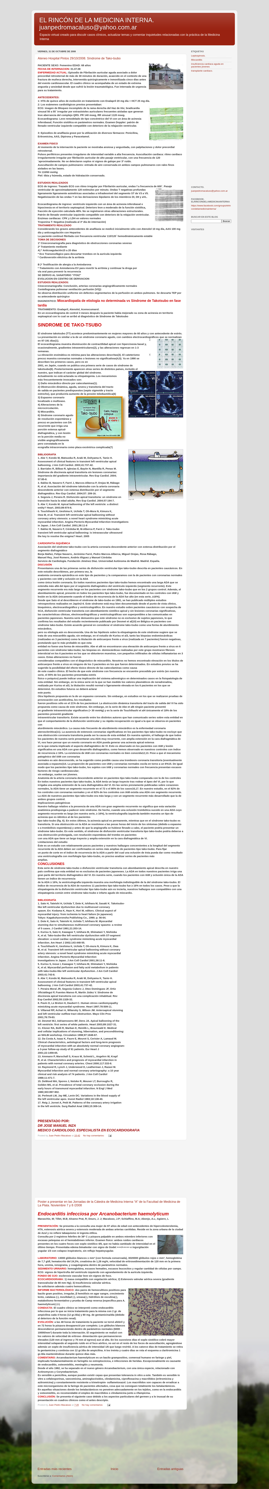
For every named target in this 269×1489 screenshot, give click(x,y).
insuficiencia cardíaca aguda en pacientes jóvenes (207, 65)
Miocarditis (196, 60)
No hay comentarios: (94, 1135)
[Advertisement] (110, 1169)
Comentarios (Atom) (62, 1476)
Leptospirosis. (198, 55)
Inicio (114, 1469)
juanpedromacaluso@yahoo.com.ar (209, 191)
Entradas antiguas (170, 1469)
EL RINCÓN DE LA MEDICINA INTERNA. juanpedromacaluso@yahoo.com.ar (96, 24)
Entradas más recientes (55, 1469)
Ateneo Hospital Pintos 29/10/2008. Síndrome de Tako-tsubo (79, 58)
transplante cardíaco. (202, 70)
